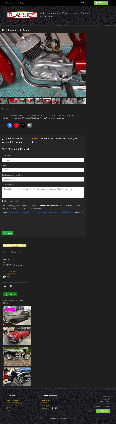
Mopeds (66, 13)
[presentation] (40, 223)
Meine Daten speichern (13, 201)
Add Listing (101, 3)
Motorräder (54, 13)
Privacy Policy (11, 405)
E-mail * (5, 165)
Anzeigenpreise (12, 400)
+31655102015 (9, 274)
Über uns (45, 400)
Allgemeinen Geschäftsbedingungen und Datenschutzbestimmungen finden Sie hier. (41, 213)
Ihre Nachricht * (8, 184)
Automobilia (87, 13)
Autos (43, 13)
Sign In (92, 411)
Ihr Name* (6, 156)
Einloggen (85, 3)
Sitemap (9, 410)
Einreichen (7, 233)
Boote (76, 13)
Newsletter (46, 405)
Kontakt (45, 402)
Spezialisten (46, 16)
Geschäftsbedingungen (15, 402)
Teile (97, 13)
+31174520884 (32, 138)
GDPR (8, 408)
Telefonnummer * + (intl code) (13, 175)
